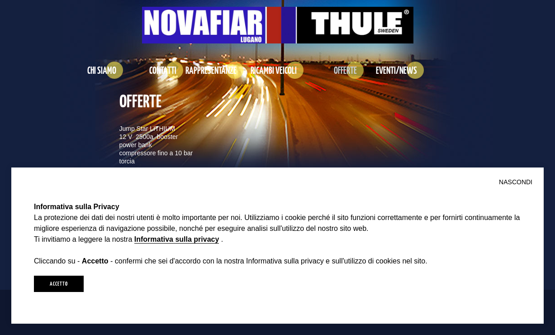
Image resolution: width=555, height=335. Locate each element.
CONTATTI (162, 70)
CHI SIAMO (101, 70)
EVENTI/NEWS (396, 70)
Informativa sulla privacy (176, 239)
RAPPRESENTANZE (211, 70)
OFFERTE (345, 70)
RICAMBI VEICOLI (274, 70)
